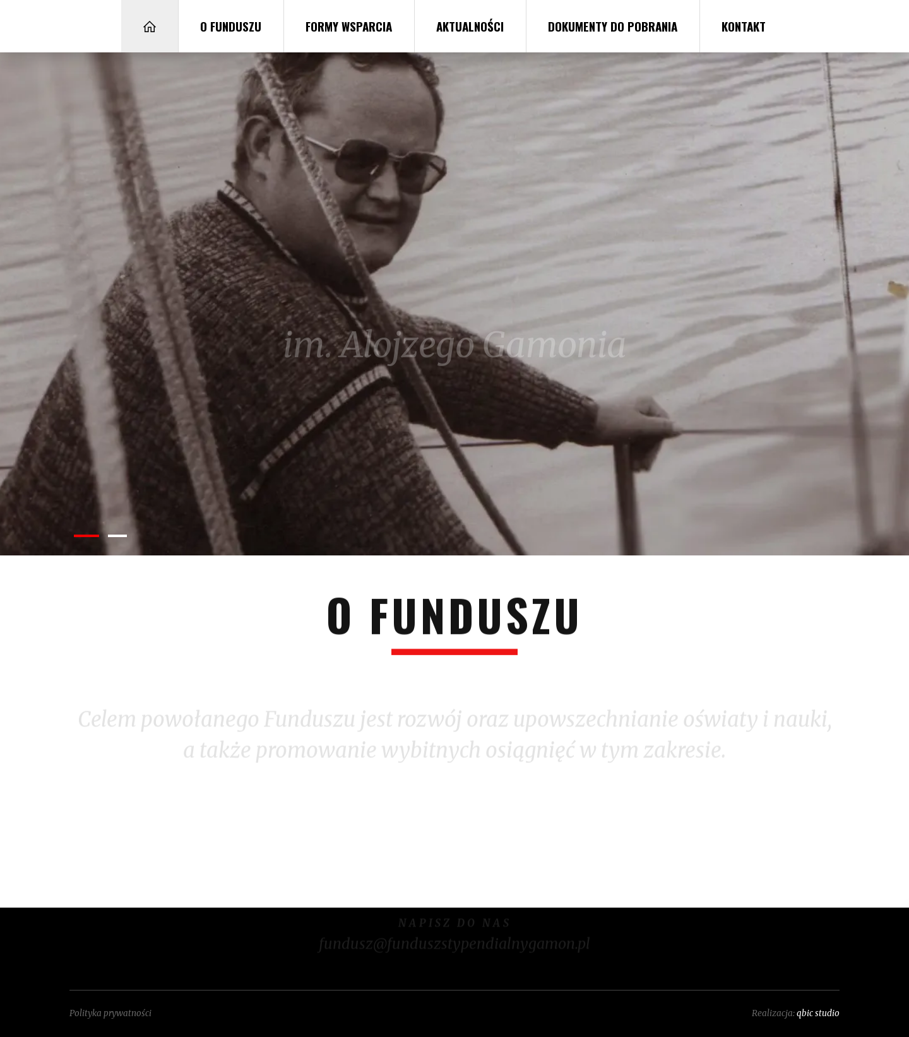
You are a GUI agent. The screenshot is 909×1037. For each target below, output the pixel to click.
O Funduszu (230, 26)
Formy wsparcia (349, 26)
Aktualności (470, 26)
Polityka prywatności (110, 1013)
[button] (86, 536)
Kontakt (744, 26)
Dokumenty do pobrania (612, 26)
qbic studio (818, 1013)
